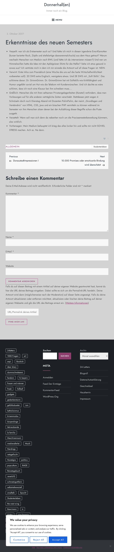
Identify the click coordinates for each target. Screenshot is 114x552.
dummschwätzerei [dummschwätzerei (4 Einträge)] (15, 372)
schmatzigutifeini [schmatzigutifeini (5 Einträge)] (14, 481)
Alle (33, 547)
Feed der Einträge (52, 384)
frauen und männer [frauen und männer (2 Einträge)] (15, 383)
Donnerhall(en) (57, 5)
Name (10, 237)
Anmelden (48, 377)
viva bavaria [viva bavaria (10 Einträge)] (23, 514)
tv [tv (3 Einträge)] (22, 509)
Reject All (38, 539)
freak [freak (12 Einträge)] (9, 388)
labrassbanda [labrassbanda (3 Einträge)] (13, 427)
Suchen (47, 350)
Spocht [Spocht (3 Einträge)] (23, 492)
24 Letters (85, 367)
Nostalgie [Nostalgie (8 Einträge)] (11, 459)
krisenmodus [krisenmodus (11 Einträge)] (12, 416)
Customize (19, 539)
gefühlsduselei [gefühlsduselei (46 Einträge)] (13, 405)
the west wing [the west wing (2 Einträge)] (13, 503)
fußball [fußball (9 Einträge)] (20, 388)
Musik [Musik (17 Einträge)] (27, 443)
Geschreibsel (86, 386)
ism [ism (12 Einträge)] (26, 405)
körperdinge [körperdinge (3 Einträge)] (12, 421)
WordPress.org (50, 396)
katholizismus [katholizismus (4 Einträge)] (13, 410)
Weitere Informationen (77, 303)
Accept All (58, 539)
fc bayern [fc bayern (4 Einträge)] (23, 377)
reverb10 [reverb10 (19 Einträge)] (11, 476)
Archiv (83, 350)
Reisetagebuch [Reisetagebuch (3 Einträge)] (13, 470)
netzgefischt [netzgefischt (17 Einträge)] (12, 454)
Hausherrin (85, 392)
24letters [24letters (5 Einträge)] (11, 350)
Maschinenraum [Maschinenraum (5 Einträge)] (14, 438)
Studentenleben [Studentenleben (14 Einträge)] (13, 498)
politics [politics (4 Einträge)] (24, 459)
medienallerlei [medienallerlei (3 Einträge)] (13, 443)
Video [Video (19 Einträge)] (10, 514)
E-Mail (10, 251)
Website (10, 266)
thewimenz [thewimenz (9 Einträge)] (11, 509)
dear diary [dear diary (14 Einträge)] (11, 366)
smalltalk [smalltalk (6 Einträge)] (11, 492)
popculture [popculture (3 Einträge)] (12, 465)
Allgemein (12, 146)
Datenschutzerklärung (90, 379)
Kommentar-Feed (51, 390)
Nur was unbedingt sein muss (49, 547)
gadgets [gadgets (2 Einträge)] (10, 394)
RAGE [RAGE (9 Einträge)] (24, 465)
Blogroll (84, 373)
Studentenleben (100, 146)
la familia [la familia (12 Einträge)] (11, 432)
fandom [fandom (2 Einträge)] (10, 377)
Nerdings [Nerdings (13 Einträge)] (11, 448)
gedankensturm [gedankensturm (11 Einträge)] (13, 399)
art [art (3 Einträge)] (25, 355)
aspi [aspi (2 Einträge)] (9, 361)
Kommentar (12, 193)
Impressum (85, 398)
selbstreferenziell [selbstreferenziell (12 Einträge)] (14, 487)
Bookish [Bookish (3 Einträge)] (19, 361)
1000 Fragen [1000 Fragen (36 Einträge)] (12, 355)
